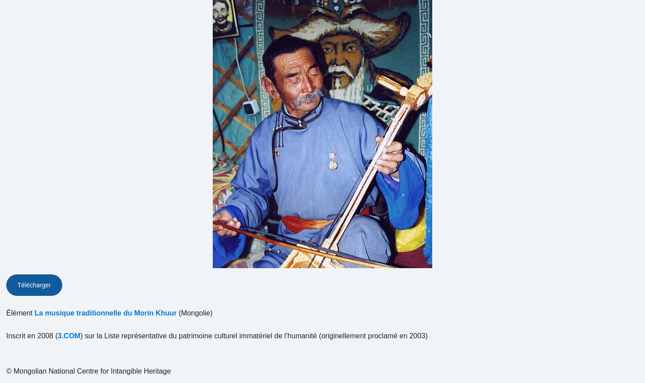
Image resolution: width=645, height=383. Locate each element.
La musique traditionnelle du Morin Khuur (105, 313)
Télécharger (34, 285)
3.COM (69, 336)
